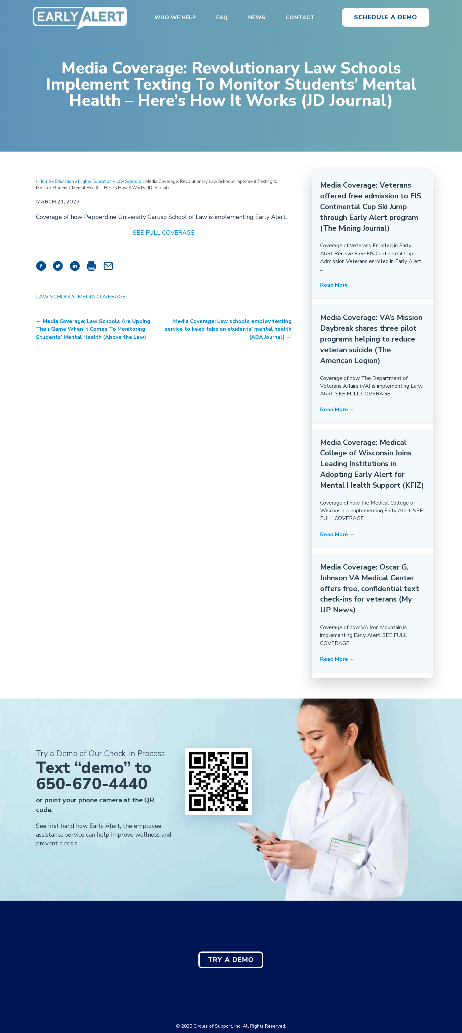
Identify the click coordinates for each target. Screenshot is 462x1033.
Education (64, 182)
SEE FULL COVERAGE (164, 233)
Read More (337, 285)
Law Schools (128, 182)
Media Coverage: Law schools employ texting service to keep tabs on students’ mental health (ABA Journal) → (228, 329)
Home (45, 182)
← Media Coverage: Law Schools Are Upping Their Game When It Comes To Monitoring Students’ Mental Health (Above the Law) (93, 329)
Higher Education (95, 182)
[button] (385, 17)
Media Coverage (102, 296)
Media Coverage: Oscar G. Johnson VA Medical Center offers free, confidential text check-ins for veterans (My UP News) (369, 588)
